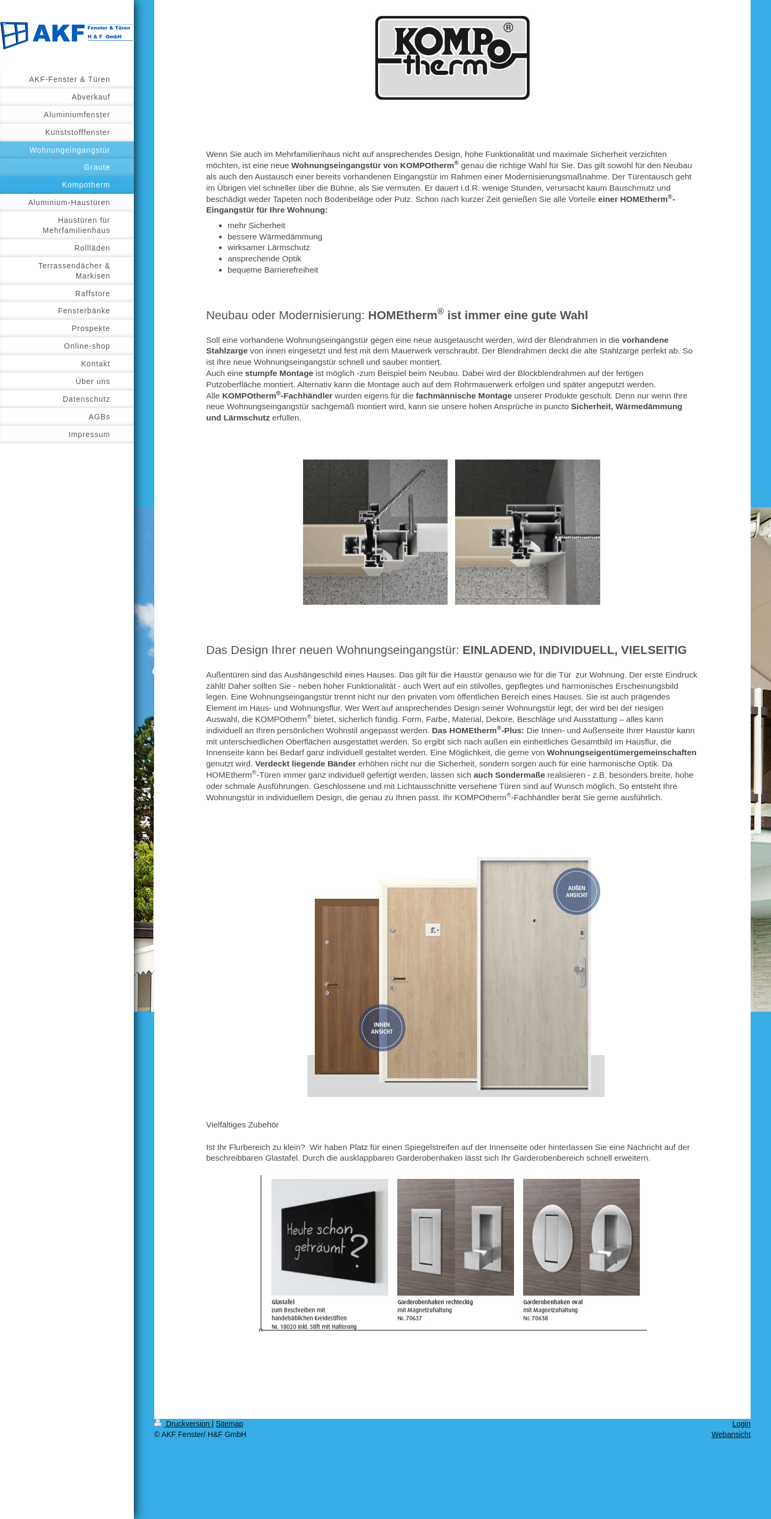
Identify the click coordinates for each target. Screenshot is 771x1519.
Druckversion (182, 1423)
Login (741, 1423)
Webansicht (731, 1434)
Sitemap (229, 1423)
